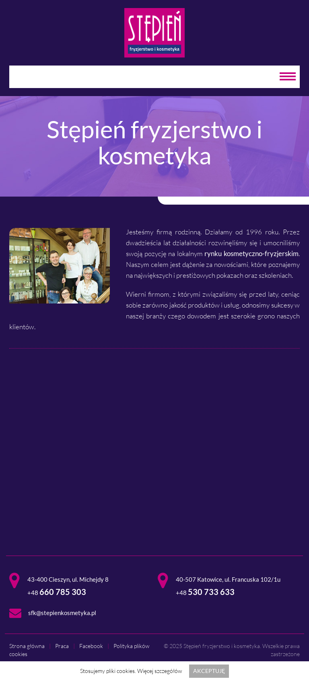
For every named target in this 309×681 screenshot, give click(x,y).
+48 (56, 592)
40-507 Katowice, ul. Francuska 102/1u (228, 579)
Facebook (91, 645)
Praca (62, 645)
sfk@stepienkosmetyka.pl (62, 612)
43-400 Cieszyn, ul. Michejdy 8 (68, 579)
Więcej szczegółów (159, 670)
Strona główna (27, 645)
